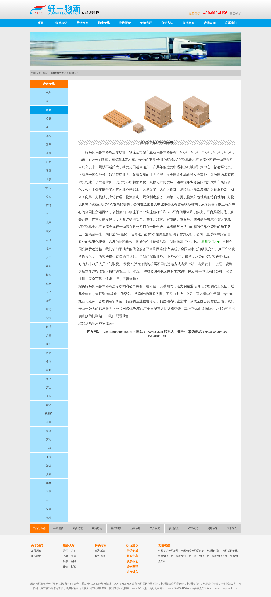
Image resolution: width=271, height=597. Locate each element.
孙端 (48, 448)
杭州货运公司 (183, 555)
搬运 (73, 555)
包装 (73, 566)
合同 (73, 561)
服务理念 (36, 555)
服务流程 (100, 555)
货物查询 (210, 23)
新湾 (48, 240)
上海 (48, 135)
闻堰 (48, 326)
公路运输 (58, 528)
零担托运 (78, 528)
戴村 (48, 370)
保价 (65, 566)
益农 (48, 283)
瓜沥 (48, 292)
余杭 (48, 153)
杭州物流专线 (219, 555)
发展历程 (36, 550)
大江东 (49, 187)
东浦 (48, 456)
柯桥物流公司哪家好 (192, 550)
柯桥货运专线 (230, 550)
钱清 (48, 517)
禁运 (65, 550)
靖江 (48, 274)
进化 (48, 352)
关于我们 (37, 545)
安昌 (48, 508)
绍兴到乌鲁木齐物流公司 (65, 72)
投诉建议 (132, 545)
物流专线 (104, 23)
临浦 (48, 361)
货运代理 (174, 528)
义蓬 (48, 396)
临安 (48, 118)
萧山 (48, 101)
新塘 (48, 404)
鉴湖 (48, 430)
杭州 (48, 92)
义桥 (48, 335)
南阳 (48, 266)
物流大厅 (146, 23)
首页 (40, 23)
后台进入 (132, 572)
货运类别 (82, 23)
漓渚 (48, 439)
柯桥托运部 (213, 550)
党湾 (48, 248)
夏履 (48, 474)
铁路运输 (97, 528)
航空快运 (135, 528)
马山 (48, 500)
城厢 (48, 231)
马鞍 (48, 491)
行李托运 (193, 528)
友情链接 (164, 545)
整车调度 (116, 528)
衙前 (48, 300)
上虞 (48, 179)
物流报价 (125, 23)
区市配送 (232, 528)
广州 (48, 161)
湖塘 (48, 465)
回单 (65, 555)
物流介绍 (61, 23)
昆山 (48, 127)
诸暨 (48, 170)
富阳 (48, 144)
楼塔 (48, 378)
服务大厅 (69, 545)
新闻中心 (132, 556)
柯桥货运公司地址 (168, 550)
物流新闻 (188, 23)
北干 (48, 222)
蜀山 (48, 213)
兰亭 (48, 422)
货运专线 (132, 550)
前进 (48, 205)
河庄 (48, 257)
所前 (48, 344)
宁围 (48, 318)
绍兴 (45, 72)
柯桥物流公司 (165, 555)
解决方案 (100, 545)
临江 (48, 196)
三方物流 (155, 528)
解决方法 (100, 550)
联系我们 (231, 23)
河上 (48, 387)
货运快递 (212, 528)
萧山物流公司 (201, 555)
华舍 (48, 482)
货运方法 (167, 23)
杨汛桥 (49, 413)
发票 (65, 561)
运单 (73, 550)
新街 (48, 309)
